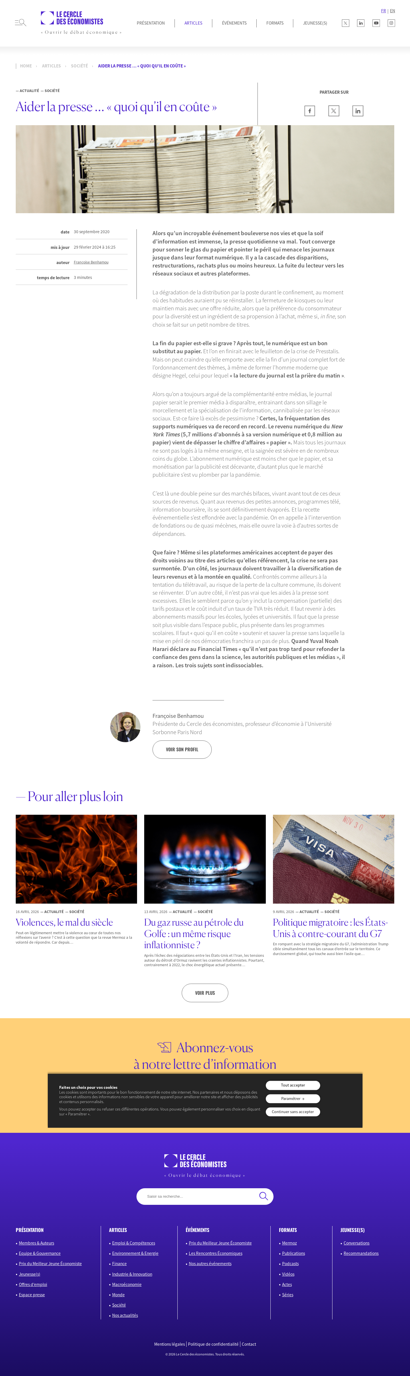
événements (197, 1229)
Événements (234, 23)
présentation (29, 1229)
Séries (287, 1294)
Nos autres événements (210, 1263)
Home (26, 66)
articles (118, 1229)
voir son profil (182, 749)
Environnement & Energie (135, 1253)
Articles (193, 23)
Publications (293, 1253)
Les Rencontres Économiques (215, 1253)
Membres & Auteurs (36, 1243)
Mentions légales (169, 1344)
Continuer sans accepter (293, 1111)
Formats (275, 23)
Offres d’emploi (33, 1284)
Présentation (151, 23)
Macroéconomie (127, 1284)
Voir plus (205, 992)
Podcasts (290, 1263)
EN (392, 10)
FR (383, 10)
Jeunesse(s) (29, 1274)
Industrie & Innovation (132, 1274)
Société (79, 66)
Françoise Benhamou (91, 262)
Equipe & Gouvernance (40, 1253)
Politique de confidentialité (213, 1344)
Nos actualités (125, 1315)
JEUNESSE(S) (315, 23)
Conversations (356, 1243)
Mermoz (289, 1243)
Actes (287, 1284)
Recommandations (361, 1253)
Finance (119, 1263)
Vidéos (288, 1274)
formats (288, 1229)
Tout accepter (293, 1085)
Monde (118, 1294)
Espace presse (32, 1294)
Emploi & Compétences (133, 1243)
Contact (249, 1344)
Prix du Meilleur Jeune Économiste (50, 1263)
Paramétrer (290, 1098)
